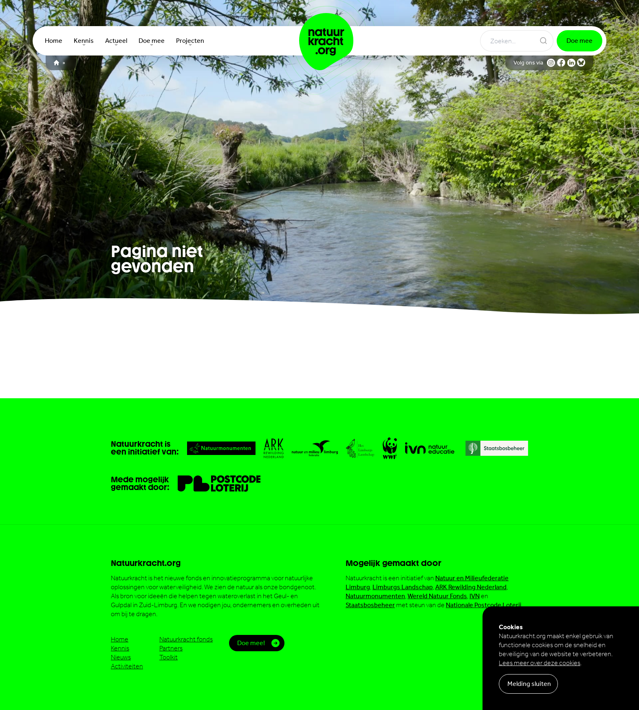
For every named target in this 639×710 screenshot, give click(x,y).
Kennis (120, 648)
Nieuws (121, 657)
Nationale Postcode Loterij (483, 605)
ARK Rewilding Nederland (471, 587)
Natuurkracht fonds (186, 639)
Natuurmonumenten (375, 596)
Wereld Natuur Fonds (437, 596)
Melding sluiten (529, 684)
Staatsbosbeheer (370, 605)
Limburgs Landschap (402, 587)
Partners (171, 648)
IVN (474, 596)
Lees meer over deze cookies (539, 663)
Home (119, 639)
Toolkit (168, 657)
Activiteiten (127, 666)
